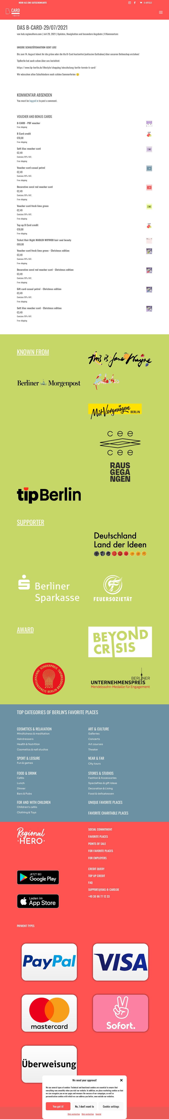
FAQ (90, 882)
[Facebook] (134, 3)
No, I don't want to (84, 1106)
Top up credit (96, 876)
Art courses (95, 744)
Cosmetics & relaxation (34, 728)
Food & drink (27, 773)
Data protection (74, 1114)
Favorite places (98, 836)
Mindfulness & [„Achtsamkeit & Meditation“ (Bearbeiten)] (26, 733)
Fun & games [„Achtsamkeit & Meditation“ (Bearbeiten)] (25, 763)
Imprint (98, 1114)
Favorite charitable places (108, 813)
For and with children (34, 802)
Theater (93, 749)
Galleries (94, 733)
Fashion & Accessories (102, 778)
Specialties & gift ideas (102, 783)
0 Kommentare (111, 34)
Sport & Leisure (28, 758)
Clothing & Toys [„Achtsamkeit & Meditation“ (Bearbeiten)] (26, 812)
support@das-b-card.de (103, 889)
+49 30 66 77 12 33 (99, 896)
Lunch (21, 783)
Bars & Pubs (24, 793)
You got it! (58, 1106)
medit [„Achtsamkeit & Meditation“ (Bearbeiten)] (39, 733)
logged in (33, 101)
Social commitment (100, 829)
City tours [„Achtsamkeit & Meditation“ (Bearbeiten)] (94, 763)
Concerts (94, 739)
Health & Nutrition (28, 744)
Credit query (96, 869)
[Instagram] (129, 3)
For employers (97, 858)
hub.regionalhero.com (31, 34)
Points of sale (97, 843)
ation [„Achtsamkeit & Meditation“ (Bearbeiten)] (46, 733)
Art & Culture (98, 728)
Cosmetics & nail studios (32, 749)
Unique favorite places (105, 802)
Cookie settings (111, 1106)
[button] (121, 1080)
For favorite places (100, 851)
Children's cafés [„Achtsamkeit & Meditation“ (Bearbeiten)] (27, 807)
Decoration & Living (100, 788)
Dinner (21, 788)
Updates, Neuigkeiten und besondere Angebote (80, 34)
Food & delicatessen (101, 793)
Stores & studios (100, 773)
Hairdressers (25, 739)
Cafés (20, 778)
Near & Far (96, 758)
